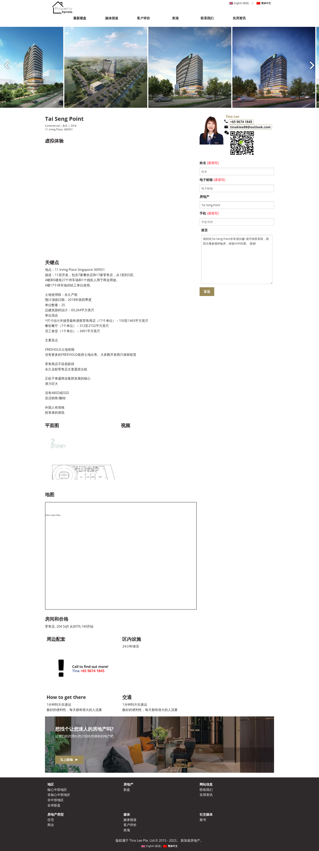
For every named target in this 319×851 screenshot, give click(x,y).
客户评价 (143, 18)
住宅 (50, 819)
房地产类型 (55, 814)
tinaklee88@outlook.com (250, 127)
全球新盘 (53, 805)
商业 (50, 825)
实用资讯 (239, 18)
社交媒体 (206, 814)
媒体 (126, 814)
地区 (50, 784)
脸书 (203, 819)
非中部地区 (55, 800)
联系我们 (207, 18)
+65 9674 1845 (241, 122)
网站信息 (206, 784)
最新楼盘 (79, 18)
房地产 (128, 784)
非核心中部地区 (58, 794)
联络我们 (206, 789)
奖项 (175, 18)
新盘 (126, 789)
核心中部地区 (57, 789)
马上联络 (69, 759)
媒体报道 (111, 18)
